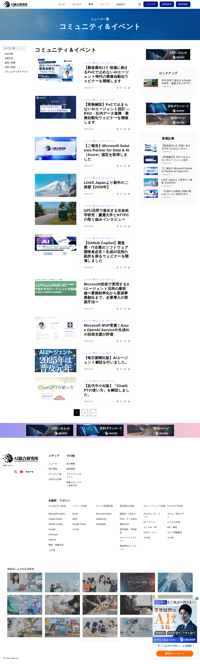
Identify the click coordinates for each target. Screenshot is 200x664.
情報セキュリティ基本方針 (73, 484)
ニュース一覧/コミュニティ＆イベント (99, 63)
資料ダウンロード (174, 653)
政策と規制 (10, 67)
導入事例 (53, 469)
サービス (76, 4)
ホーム (61, 4)
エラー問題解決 (174, 532)
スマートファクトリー (128, 539)
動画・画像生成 (56, 545)
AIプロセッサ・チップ (152, 515)
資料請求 (167, 4)
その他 (52, 550)
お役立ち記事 (55, 479)
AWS (74, 519)
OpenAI (52, 539)
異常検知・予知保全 (128, 531)
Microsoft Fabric (104, 514)
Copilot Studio (55, 519)
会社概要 (70, 463)
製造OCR (124, 524)
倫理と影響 (10, 63)
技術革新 (9, 54)
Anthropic (53, 534)
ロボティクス (150, 532)
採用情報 (70, 469)
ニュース (53, 463)
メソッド (104, 4)
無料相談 (183, 4)
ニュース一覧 (9, 48)
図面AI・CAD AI (127, 514)
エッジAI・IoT (150, 527)
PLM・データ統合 (128, 519)
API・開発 (172, 527)
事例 (90, 4)
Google (52, 529)
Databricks (101, 519)
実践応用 (9, 58)
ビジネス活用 (173, 522)
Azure (75, 514)
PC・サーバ (149, 522)
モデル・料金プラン (175, 515)
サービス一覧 (55, 474)
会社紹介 (121, 4)
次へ (93, 412)
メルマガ (151, 4)
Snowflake (101, 524)
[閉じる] (197, 598)
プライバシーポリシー (73, 475)
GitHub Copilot (56, 524)
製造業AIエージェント (128, 547)
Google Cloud (79, 524)
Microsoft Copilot (57, 514)
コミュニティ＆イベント (16, 71)
